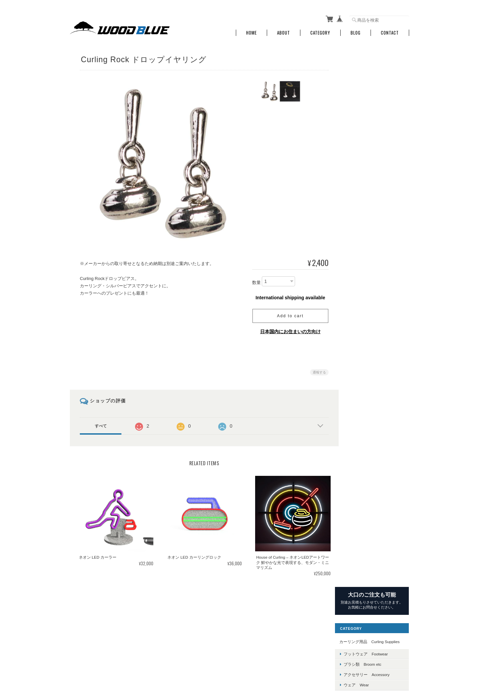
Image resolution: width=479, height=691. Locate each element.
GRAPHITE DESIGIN (371, 363)
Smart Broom (364, 311)
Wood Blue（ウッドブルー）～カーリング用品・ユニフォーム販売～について (242, 657)
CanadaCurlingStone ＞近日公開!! (377, 220)
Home (251, 31)
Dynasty (360, 233)
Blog (356, 31)
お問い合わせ (361, 581)
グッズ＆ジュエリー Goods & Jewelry (377, 169)
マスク (359, 436)
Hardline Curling (367, 254)
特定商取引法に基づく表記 (373, 565)
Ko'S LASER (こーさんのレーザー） (377, 386)
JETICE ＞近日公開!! (371, 264)
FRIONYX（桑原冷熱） (373, 352)
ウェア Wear (365, 146)
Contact (390, 31)
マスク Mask (365, 182)
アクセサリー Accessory (376, 135)
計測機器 (361, 446)
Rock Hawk (363, 301)
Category (320, 31)
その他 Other (361, 423)
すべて (101, 424)
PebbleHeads (364, 373)
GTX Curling (363, 342)
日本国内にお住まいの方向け (287, 329)
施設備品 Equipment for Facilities (376, 405)
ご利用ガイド (361, 550)
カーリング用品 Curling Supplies (377, 100)
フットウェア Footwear (375, 115)
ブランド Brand (364, 196)
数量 (253, 280)
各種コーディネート (371, 467)
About (283, 31)
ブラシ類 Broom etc (372, 125)
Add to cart (287, 314)
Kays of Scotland (367, 275)
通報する (316, 370)
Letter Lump (363, 332)
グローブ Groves (369, 156)
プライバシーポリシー (335, 657)
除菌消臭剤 (363, 457)
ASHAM (360, 208)
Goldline (360, 244)
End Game (362, 322)
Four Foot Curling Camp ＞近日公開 (378, 288)
